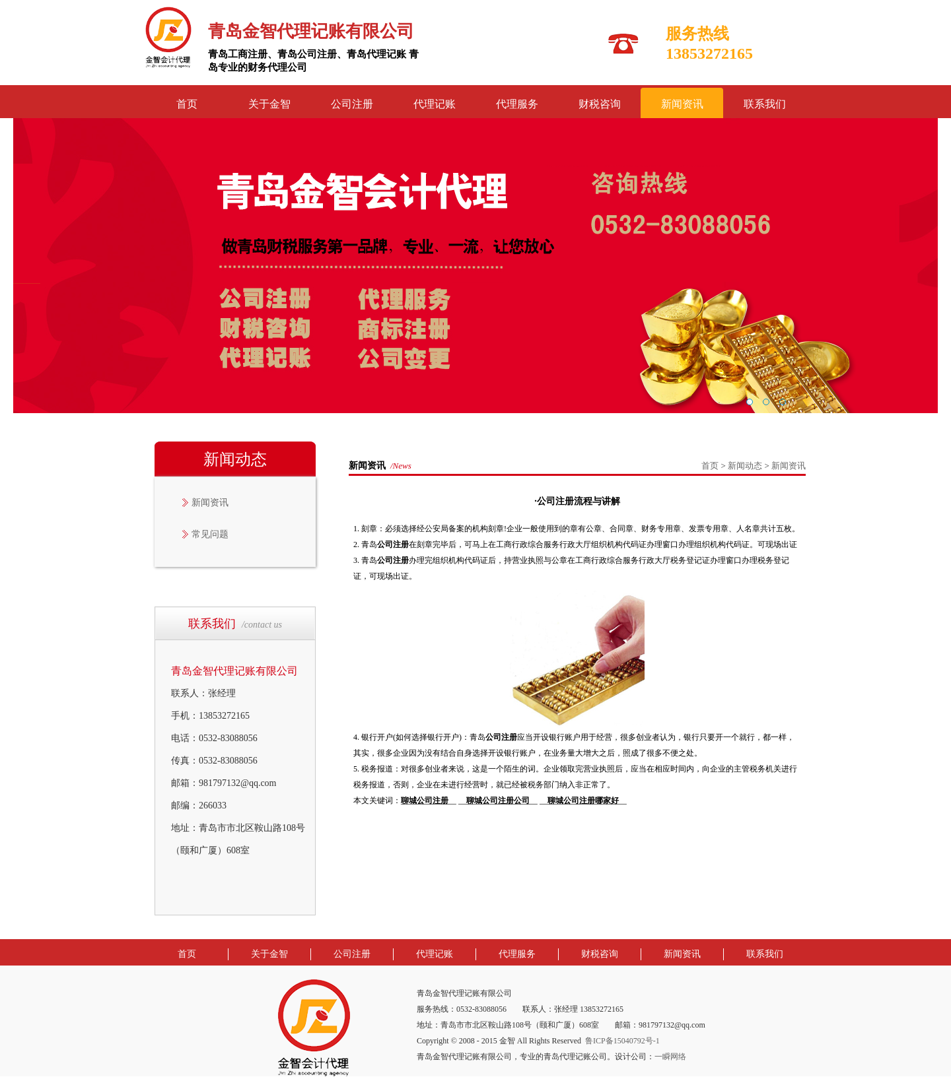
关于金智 (269, 104)
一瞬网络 (670, 1056)
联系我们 (765, 104)
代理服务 (517, 104)
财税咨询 (600, 104)
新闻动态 (745, 466)
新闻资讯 (682, 104)
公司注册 (352, 104)
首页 (186, 104)
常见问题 (210, 534)
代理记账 (434, 104)
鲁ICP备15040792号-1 (622, 1040)
